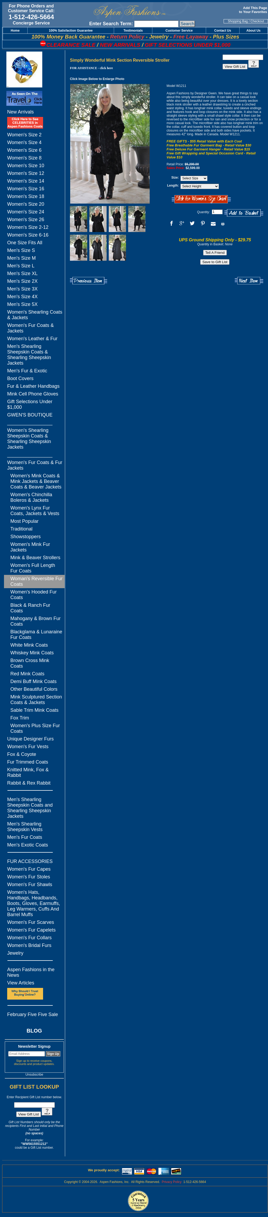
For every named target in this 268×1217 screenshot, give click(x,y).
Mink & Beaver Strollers (35, 557)
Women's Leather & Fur (32, 338)
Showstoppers (25, 536)
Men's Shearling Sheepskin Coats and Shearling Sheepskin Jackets (30, 808)
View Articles (20, 983)
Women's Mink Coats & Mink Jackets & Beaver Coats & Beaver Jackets (35, 481)
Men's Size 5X (22, 304)
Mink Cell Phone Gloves (32, 394)
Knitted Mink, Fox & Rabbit (28, 772)
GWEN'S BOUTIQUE (29, 415)
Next (249, 280)
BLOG (34, 1031)
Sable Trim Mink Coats (34, 710)
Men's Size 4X (22, 296)
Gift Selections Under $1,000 (29, 404)
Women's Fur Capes (29, 869)
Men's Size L (20, 265)
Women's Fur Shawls (29, 884)
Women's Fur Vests (27, 746)
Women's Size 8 (24, 158)
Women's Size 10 (25, 165)
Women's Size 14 (25, 181)
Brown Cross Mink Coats (29, 663)
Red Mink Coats (27, 673)
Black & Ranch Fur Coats (30, 608)
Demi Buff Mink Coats (33, 681)
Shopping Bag (238, 21)
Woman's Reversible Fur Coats (36, 581)
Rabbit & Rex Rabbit (29, 783)
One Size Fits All (24, 242)
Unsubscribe (34, 1074)
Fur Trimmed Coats (27, 762)
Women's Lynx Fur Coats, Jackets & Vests (34, 510)
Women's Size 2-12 (27, 227)
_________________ (29, 422)
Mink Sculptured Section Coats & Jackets (36, 699)
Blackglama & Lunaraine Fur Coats (36, 634)
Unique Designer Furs (30, 739)
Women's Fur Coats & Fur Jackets (34, 465)
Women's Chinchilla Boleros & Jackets (31, 497)
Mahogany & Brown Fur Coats (35, 621)
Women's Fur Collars (29, 937)
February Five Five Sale (32, 1014)
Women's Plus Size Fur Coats (35, 728)
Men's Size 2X (22, 281)
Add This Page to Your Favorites (253, 10)
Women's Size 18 (25, 196)
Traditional (21, 529)
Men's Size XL (22, 273)
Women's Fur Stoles (28, 876)
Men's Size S (21, 250)
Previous (88, 280)
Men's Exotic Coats (27, 845)
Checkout (257, 21)
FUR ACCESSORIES (30, 861)
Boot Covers (20, 378)
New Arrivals (20, 112)
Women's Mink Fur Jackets (30, 547)
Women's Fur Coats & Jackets (30, 328)
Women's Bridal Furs (29, 945)
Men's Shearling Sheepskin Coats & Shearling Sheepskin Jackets (29, 355)
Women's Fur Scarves (30, 922)
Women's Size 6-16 (27, 235)
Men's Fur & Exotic (27, 370)
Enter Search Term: (111, 23)
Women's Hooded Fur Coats (33, 594)
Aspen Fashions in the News (31, 972)
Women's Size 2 (24, 134)
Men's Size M (21, 258)
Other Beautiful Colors (33, 689)
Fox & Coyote (21, 754)
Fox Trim (19, 718)
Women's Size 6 (24, 150)
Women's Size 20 (25, 204)
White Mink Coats (29, 645)
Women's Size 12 (25, 173)
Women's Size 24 (25, 211)
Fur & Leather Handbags (33, 386)
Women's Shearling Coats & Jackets (34, 314)
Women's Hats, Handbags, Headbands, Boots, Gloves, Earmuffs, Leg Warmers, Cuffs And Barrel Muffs (33, 903)
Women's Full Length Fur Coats (32, 568)
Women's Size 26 (25, 219)
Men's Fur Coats (24, 837)
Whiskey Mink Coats (32, 652)
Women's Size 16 (25, 188)
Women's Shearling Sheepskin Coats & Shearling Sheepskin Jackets (29, 439)
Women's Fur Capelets (31, 930)
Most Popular (24, 521)
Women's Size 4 (24, 142)
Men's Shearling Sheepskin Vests (25, 826)
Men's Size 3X (22, 289)
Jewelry (15, 953)
